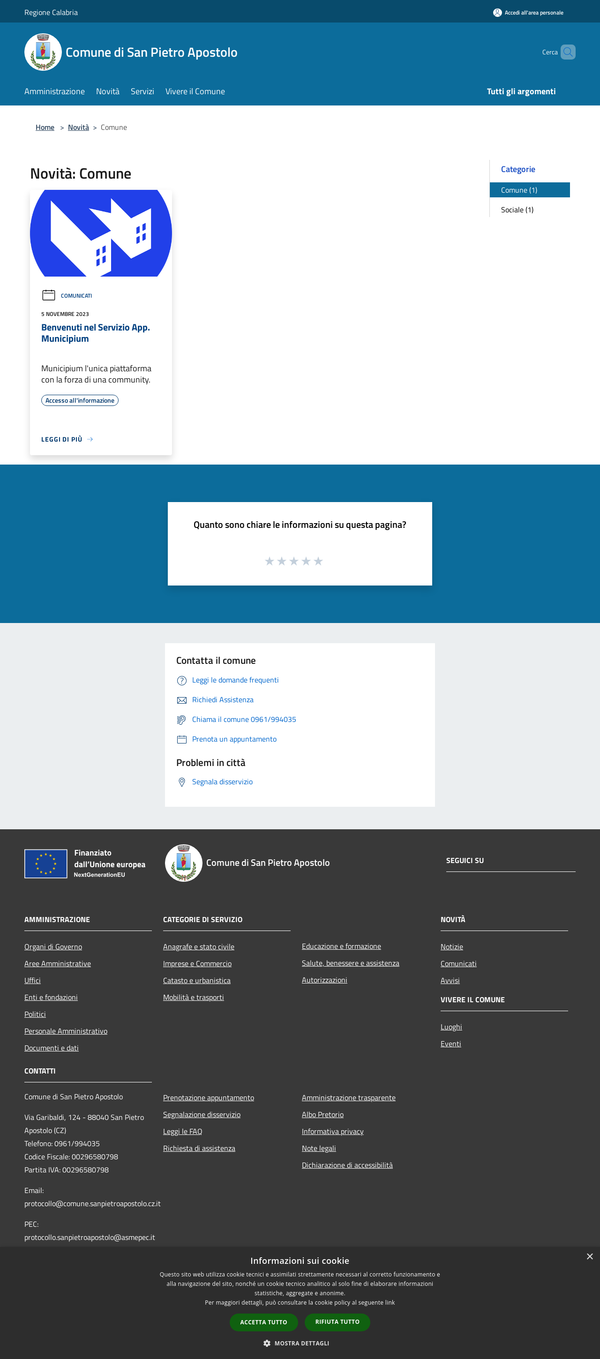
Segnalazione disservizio (201, 1114)
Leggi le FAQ (182, 1131)
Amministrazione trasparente (349, 1097)
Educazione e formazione (341, 946)
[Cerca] (564, 52)
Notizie (452, 946)
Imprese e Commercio (197, 963)
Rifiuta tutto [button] (337, 1322)
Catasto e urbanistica (197, 980)
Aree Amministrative (57, 963)
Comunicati (66, 295)
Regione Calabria (51, 12)
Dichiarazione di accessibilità (347, 1165)
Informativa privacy (333, 1131)
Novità (78, 127)
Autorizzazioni (324, 979)
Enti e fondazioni (51, 997)
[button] (300, 1343)
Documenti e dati (51, 1047)
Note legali (319, 1148)
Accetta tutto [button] (263, 1322)
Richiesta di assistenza (199, 1148)
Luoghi (451, 1026)
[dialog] (300, 1303)
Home (45, 127)
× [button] (589, 1257)
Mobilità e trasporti (193, 997)
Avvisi (450, 980)
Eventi (451, 1043)
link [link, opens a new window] (390, 1302)
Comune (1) (519, 189)
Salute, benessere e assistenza (350, 963)
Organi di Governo (53, 946)
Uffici (32, 980)
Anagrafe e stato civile (198, 946)
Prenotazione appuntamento (208, 1097)
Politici (35, 1014)
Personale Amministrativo (65, 1030)
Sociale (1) (517, 209)
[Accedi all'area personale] (528, 12)
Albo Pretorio (323, 1114)
